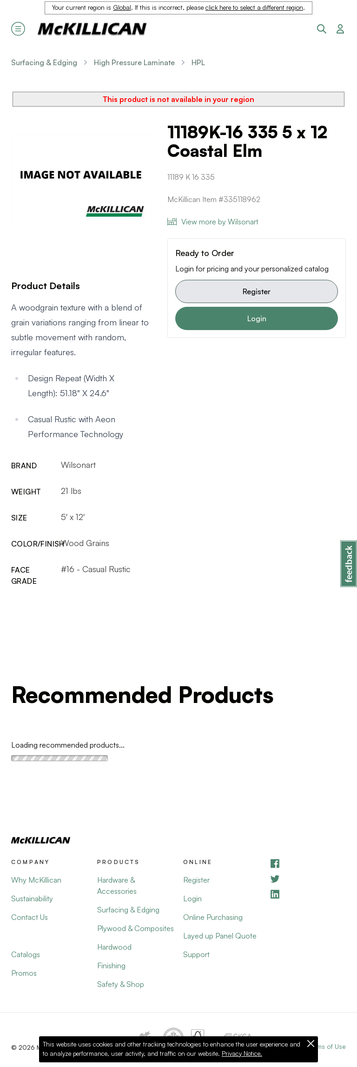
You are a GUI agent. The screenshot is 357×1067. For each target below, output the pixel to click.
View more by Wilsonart (212, 221)
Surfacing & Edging (44, 62)
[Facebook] (307, 863)
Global (122, 7)
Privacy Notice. (242, 1053)
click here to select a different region (254, 7)
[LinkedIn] (307, 894)
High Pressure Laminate (134, 62)
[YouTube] (307, 879)
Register (257, 291)
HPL (198, 62)
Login (256, 318)
